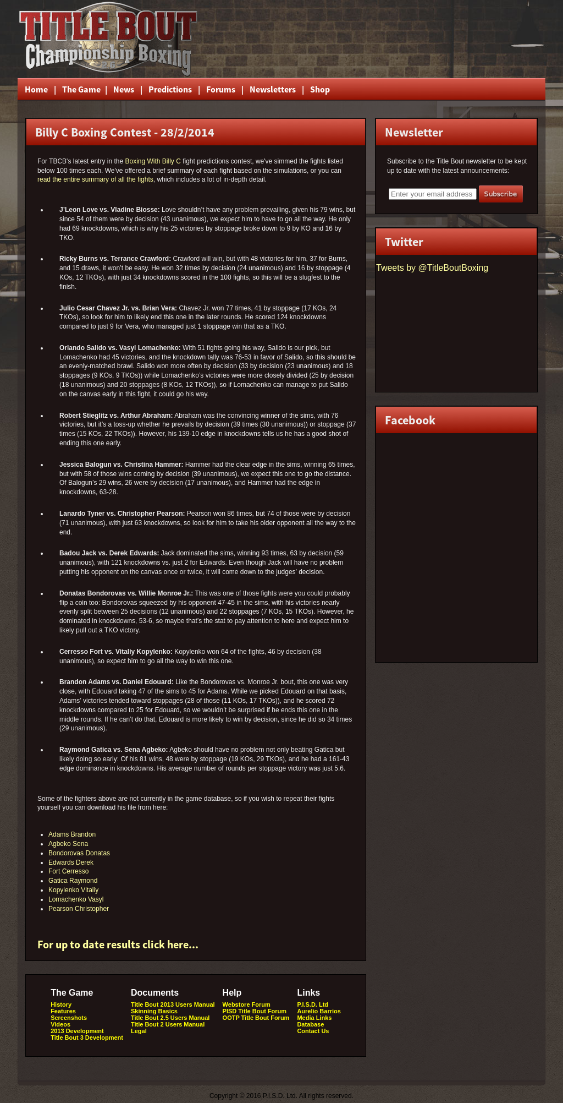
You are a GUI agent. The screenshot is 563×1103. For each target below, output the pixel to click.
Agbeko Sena (68, 844)
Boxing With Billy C (152, 161)
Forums (221, 89)
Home (36, 89)
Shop (320, 89)
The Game (80, 89)
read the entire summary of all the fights (95, 179)
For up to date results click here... (117, 944)
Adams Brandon (72, 834)
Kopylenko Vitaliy (73, 890)
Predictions (170, 89)
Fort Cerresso (68, 871)
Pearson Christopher (78, 909)
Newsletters (272, 89)
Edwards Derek (70, 862)
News (124, 89)
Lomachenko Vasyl (76, 899)
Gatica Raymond (72, 880)
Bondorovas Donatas (79, 853)
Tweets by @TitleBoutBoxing (432, 267)
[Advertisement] (413, 39)
